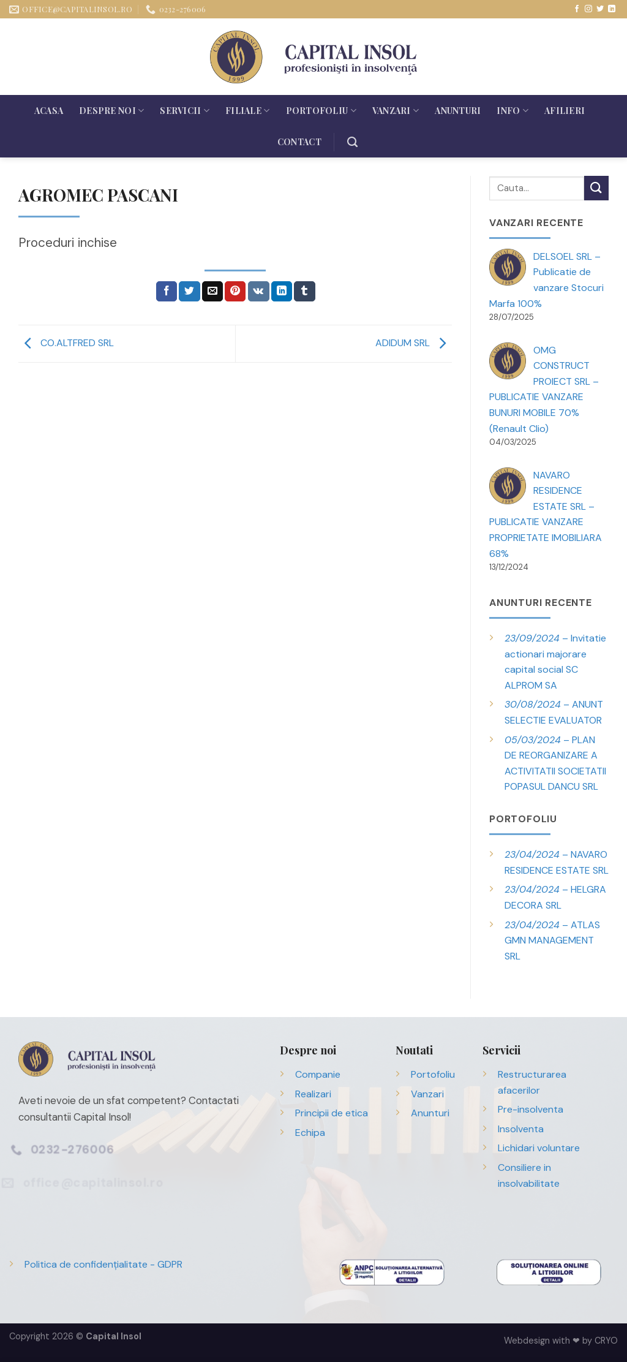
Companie (317, 1074)
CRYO (606, 1340)
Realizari (313, 1094)
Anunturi (458, 110)
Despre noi (111, 110)
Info (512, 110)
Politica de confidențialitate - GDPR (103, 1264)
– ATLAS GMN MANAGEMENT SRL (552, 940)
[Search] (352, 142)
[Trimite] (596, 188)
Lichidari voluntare (539, 1147)
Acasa (48, 110)
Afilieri (564, 110)
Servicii (184, 110)
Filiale (247, 110)
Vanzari (395, 110)
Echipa (310, 1132)
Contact (299, 142)
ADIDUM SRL (413, 342)
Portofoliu (321, 110)
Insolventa (521, 1128)
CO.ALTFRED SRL (66, 342)
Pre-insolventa (530, 1109)
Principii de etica (331, 1113)
